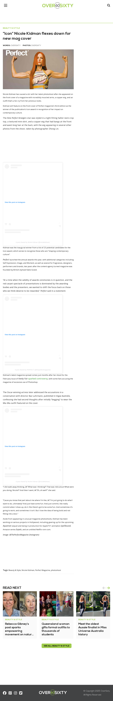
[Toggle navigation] (7, 6)
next (107, 612)
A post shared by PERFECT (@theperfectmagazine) (34, 387)
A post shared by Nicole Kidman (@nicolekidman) (34, 252)
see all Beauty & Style (56, 670)
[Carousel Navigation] (105, 612)
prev (102, 612)
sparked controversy (48, 395)
